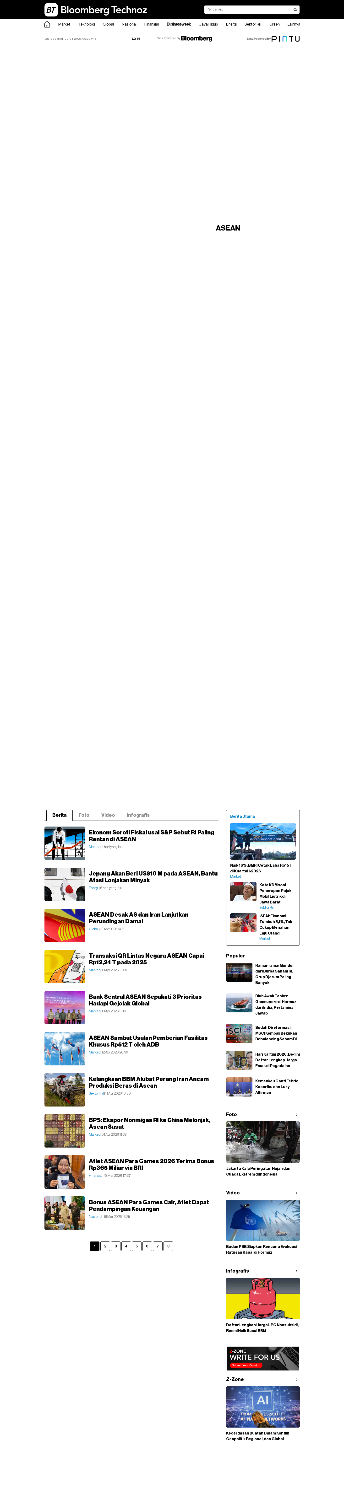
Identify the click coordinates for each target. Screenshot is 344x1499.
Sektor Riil (253, 24)
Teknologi (86, 24)
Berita (59, 815)
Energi (231, 24)
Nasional (129, 24)
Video (108, 815)
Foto (84, 815)
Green (274, 24)
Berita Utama (242, 816)
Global (108, 24)
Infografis (138, 815)
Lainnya (294, 24)
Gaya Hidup (208, 24)
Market (64, 24)
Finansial (151, 24)
